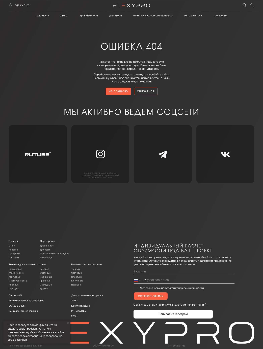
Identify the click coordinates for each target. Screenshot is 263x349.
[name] (184, 271)
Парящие (13, 288)
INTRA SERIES (78, 310)
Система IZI (15, 295)
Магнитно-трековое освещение (26, 300)
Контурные (14, 276)
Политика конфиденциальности (26, 345)
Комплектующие (80, 305)
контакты (220, 15)
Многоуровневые (18, 280)
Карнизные (46, 276)
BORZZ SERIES (17, 305)
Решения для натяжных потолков (27, 264)
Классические (16, 272)
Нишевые (14, 284)
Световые (45, 272)
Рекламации (193, 15)
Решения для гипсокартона (86, 264)
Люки (74, 300)
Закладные (46, 284)
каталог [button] (41, 15)
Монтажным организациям (153, 15)
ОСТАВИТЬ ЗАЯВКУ (150, 296)
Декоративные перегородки (87, 295)
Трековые (45, 280)
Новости (13, 249)
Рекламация (46, 257)
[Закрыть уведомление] (68, 323)
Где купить (14, 253)
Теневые (44, 268)
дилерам (115, 15)
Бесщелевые (15, 268)
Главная (13, 241)
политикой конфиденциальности (182, 288)
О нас (64, 15)
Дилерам (45, 249)
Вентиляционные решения (23, 310)
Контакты (14, 257)
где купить (23, 5)
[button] (252, 5)
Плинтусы (76, 276)
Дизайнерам (89, 15)
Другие (44, 288)
